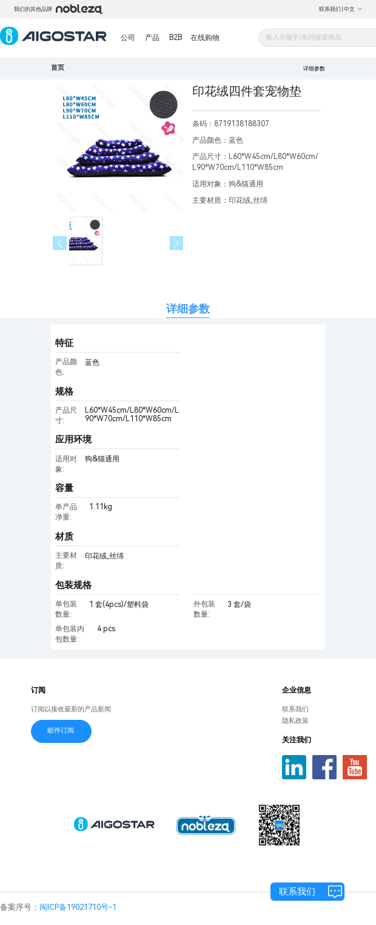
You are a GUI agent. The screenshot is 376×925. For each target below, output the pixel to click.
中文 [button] (353, 9)
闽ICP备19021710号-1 (77, 907)
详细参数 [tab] (188, 308)
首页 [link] (57, 68)
